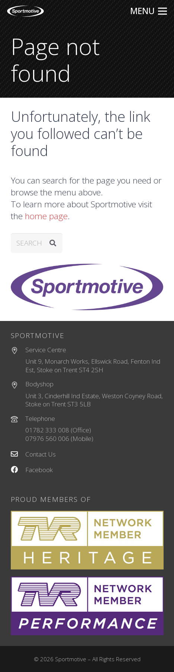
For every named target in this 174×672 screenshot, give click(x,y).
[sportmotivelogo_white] (25, 11)
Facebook (39, 469)
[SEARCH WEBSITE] (37, 243)
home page (46, 216)
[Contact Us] (18, 454)
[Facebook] (18, 470)
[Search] (52, 243)
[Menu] (148, 11)
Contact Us (40, 454)
